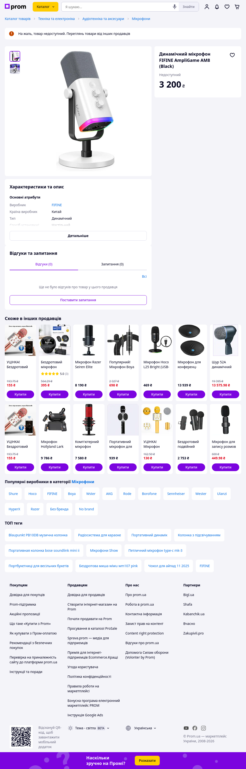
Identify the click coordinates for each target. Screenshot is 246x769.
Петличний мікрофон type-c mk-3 (155, 550)
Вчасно (189, 623)
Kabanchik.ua (193, 614)
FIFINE (52, 493)
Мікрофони (141, 18)
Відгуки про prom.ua (142, 643)
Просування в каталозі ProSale (92, 628)
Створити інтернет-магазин (90, 604)
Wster (90, 493)
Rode (127, 493)
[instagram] (203, 728)
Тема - (85, 728)
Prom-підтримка (23, 604)
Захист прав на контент (144, 623)
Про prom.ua (135, 594)
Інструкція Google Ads (85, 715)
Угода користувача (83, 667)
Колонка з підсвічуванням (199, 535)
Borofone (149, 493)
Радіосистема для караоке (99, 535)
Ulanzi (222, 493)
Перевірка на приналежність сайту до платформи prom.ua (33, 659)
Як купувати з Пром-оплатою (33, 633)
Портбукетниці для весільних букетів (39, 566)
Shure (13, 493)
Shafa (187, 604)
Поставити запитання (78, 300)
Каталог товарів (18, 18)
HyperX (14, 509)
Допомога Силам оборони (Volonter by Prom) (146, 655)
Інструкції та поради (26, 671)
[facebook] (195, 728)
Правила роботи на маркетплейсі (83, 688)
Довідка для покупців (27, 594)
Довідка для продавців (86, 594)
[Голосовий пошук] (175, 6)
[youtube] (186, 728)
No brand (86, 509)
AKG (109, 493)
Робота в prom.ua (139, 604)
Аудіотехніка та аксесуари (103, 18)
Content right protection (144, 633)
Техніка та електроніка (56, 18)
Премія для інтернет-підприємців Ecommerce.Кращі (93, 655)
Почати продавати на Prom (90, 618)
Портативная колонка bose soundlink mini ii (44, 550)
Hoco (32, 493)
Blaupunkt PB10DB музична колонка (38, 535)
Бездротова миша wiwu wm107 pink (108, 566)
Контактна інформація (143, 614)
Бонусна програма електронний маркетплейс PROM (94, 703)
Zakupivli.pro (193, 633)
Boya (72, 493)
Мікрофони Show (104, 550)
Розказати (147, 760)
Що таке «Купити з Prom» (30, 623)
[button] (20, 394)
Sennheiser (176, 493)
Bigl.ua (188, 594)
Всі (144, 276)
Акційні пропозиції (25, 614)
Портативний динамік (149, 535)
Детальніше (78, 235)
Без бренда (59, 509)
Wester (201, 493)
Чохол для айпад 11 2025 (168, 566)
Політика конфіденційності (89, 676)
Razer (35, 509)
